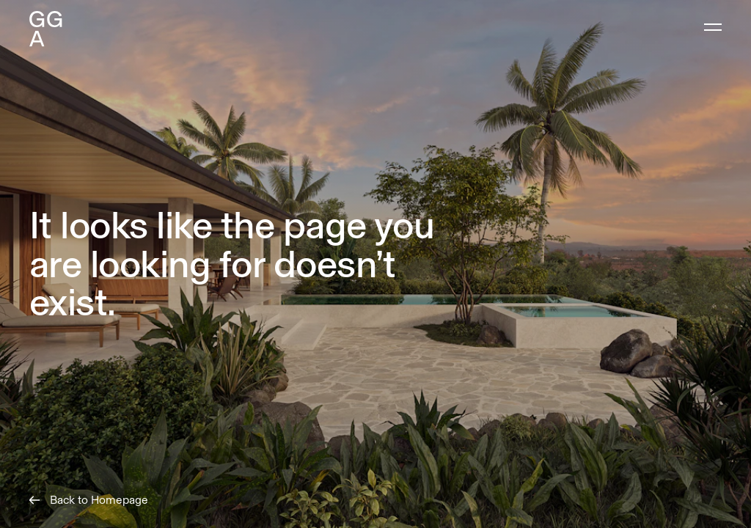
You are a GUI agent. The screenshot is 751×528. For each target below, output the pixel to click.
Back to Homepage (88, 500)
